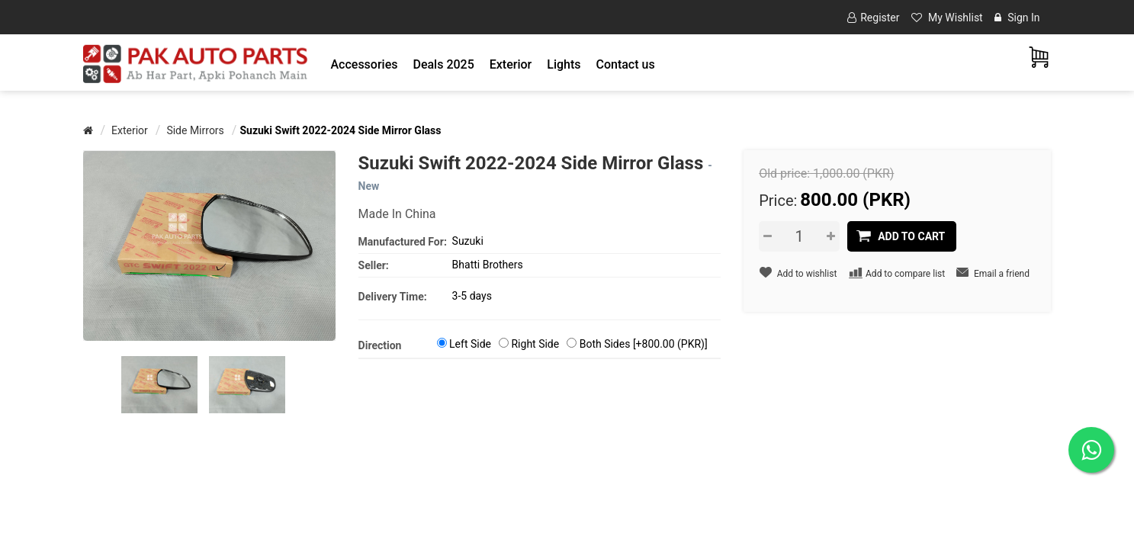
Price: (778, 200)
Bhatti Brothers (487, 264)
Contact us (625, 64)
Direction (380, 345)
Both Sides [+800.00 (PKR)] (644, 344)
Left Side (470, 344)
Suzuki (467, 241)
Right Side (535, 344)
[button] (364, 64)
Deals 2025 (443, 64)
